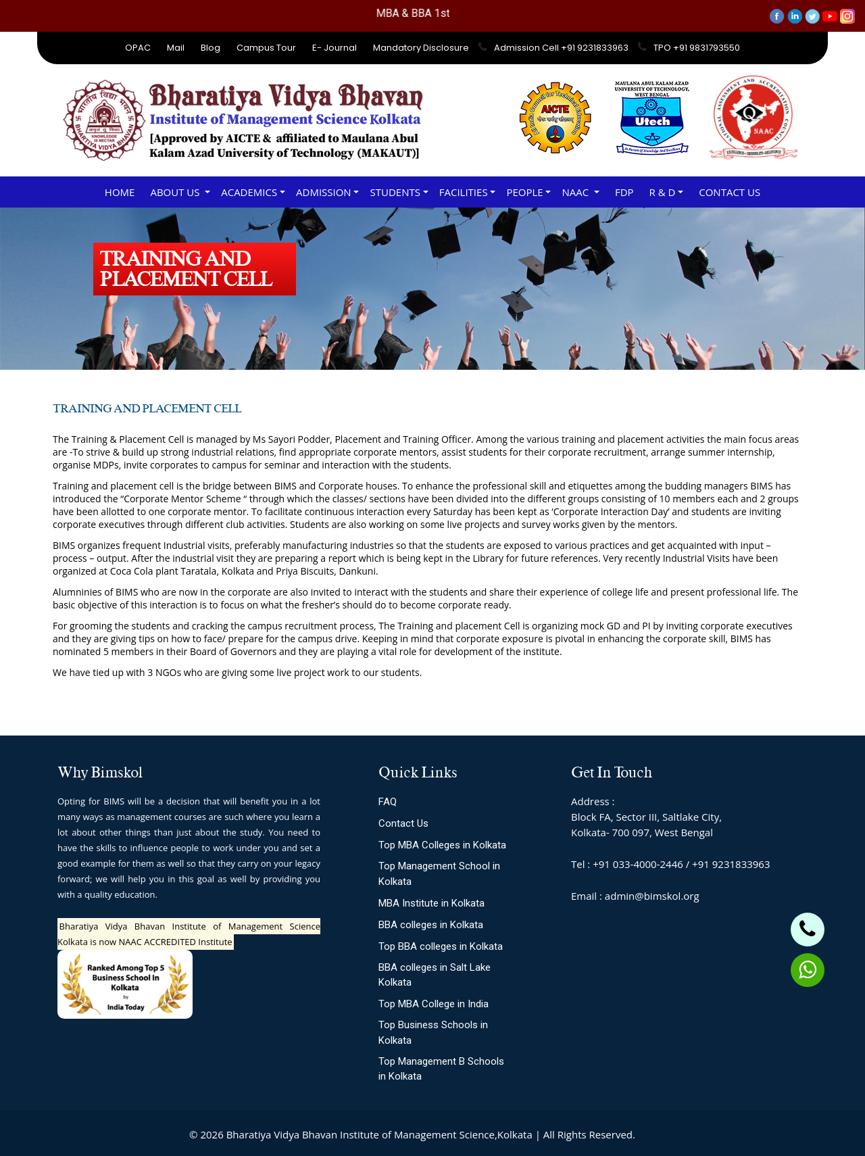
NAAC (576, 192)
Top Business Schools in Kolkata (433, 1032)
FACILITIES (463, 192)
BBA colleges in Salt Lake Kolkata (434, 975)
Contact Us (729, 192)
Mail (175, 47)
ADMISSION (323, 192)
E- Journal (334, 47)
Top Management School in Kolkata (439, 874)
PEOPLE (524, 192)
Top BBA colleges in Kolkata (440, 946)
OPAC (138, 47)
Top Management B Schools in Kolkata (441, 1069)
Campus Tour (266, 47)
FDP (624, 192)
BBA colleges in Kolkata (430, 925)
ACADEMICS (249, 192)
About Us (176, 192)
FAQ (387, 802)
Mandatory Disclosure (421, 47)
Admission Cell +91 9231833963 (561, 47)
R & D (662, 192)
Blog (210, 47)
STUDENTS (395, 192)
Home (120, 192)
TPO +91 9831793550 (696, 47)
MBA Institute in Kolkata (431, 903)
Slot (647, 1134)
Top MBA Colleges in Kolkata (442, 845)
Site (667, 1134)
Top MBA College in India (433, 1004)
